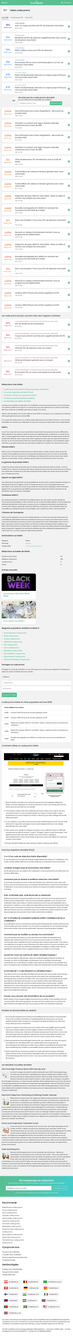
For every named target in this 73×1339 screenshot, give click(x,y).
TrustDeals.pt (13, 1307)
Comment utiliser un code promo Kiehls (20, 395)
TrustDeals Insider (8, 1260)
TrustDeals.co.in (33, 1294)
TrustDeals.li (13, 1300)
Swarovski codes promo (11, 1237)
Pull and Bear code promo (14, 653)
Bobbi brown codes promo (12, 1207)
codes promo (7, 1232)
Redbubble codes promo (11, 1226)
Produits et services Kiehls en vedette (19, 398)
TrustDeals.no (51, 1300)
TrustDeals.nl (32, 1300)
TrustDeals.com (53, 1307)
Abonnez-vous (55, 103)
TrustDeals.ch (14, 1288)
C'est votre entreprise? (34, 546)
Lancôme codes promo (11, 1221)
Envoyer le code (9, 695)
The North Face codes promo (13, 1240)
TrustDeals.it (53, 1294)
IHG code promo (10, 645)
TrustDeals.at (13, 1282)
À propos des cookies (10, 1272)
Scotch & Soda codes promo (13, 1229)
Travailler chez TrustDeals (11, 1255)
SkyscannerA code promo (14, 656)
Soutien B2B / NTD (8, 1275)
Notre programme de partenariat (14, 1257)
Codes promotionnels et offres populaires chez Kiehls (26, 389)
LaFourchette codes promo (12, 1218)
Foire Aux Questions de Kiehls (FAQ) (18, 392)
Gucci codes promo (9, 1213)
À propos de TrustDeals (11, 1252)
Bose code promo (11, 636)
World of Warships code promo (17, 659)
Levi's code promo (11, 648)
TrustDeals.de (33, 1288)
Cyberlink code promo (13, 642)
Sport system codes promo (12, 1234)
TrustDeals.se (33, 1307)
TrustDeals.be (33, 1282)
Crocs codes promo (9, 1210)
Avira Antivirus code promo (15, 633)
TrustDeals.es (53, 1288)
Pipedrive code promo (13, 650)
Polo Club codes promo (11, 1224)
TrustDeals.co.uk (15, 1313)
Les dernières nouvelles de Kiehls (17, 401)
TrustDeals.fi (13, 1294)
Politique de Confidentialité (12, 1269)
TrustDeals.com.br (54, 1282)
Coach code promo (12, 639)
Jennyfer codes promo (10, 1215)
